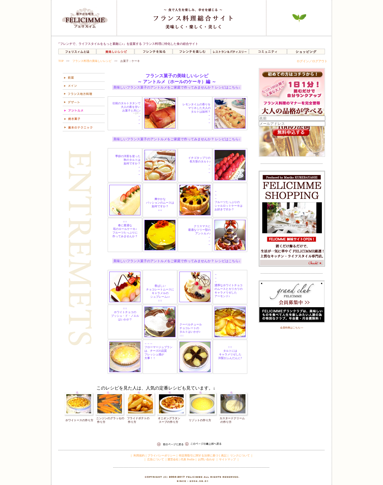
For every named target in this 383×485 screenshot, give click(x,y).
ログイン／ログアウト (312, 61)
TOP (60, 60)
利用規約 (139, 455)
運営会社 (173, 459)
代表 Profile (188, 459)
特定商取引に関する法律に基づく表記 (203, 455)
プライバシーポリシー (161, 455)
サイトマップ (227, 459)
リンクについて (240, 455)
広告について (155, 459)
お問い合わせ (206, 459)
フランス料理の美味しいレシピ (92, 60)
